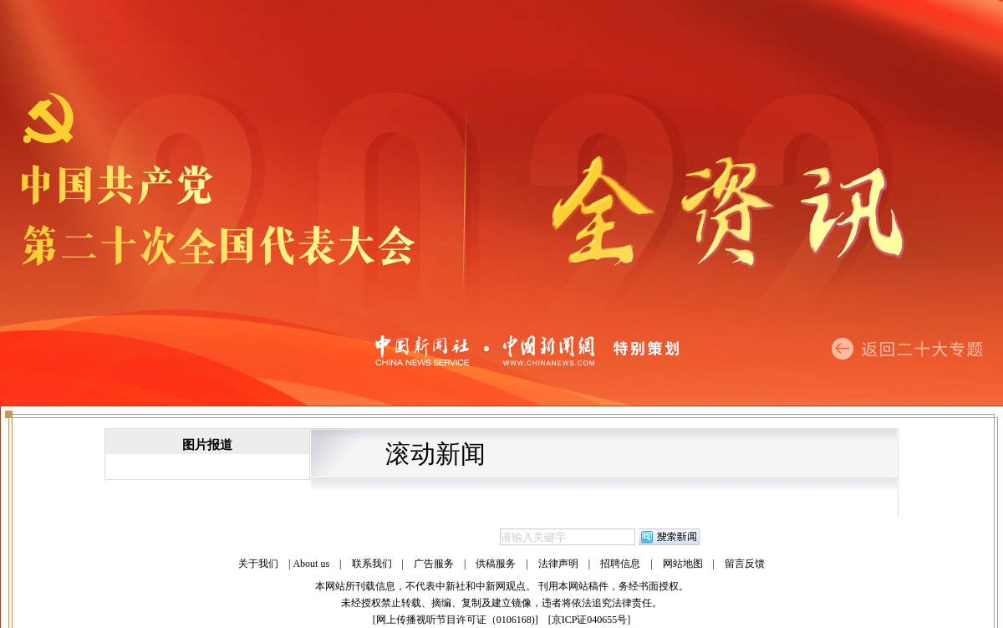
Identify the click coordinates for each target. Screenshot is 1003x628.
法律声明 (558, 563)
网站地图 (683, 563)
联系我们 (372, 563)
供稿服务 (496, 563)
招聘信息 (620, 563)
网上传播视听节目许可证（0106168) (455, 619)
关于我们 (258, 563)
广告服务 (434, 563)
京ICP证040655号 (590, 619)
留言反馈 (745, 563)
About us (311, 563)
